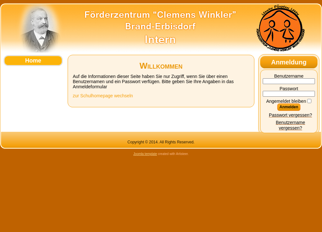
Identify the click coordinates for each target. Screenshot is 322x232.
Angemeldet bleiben (286, 101)
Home (33, 60)
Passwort (288, 88)
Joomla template (145, 154)
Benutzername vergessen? (290, 125)
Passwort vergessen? (290, 115)
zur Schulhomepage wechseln (103, 95)
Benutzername (288, 76)
